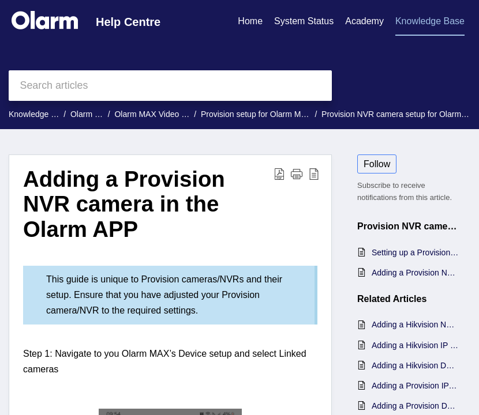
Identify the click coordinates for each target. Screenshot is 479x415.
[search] (170, 85)
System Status (304, 21)
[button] (279, 174)
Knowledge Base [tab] (430, 21)
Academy (364, 21)
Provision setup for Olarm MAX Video (268, 114)
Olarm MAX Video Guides (160, 114)
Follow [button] (377, 164)
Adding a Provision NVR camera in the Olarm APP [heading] (124, 204)
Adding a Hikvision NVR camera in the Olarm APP (415, 324)
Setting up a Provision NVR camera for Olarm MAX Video (415, 252)
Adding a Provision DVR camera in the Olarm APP (415, 405)
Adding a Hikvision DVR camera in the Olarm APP (415, 365)
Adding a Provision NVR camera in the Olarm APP (415, 272)
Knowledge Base (39, 114)
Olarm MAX (91, 114)
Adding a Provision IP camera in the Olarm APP (415, 385)
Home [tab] (250, 21)
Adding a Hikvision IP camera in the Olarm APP (415, 345)
